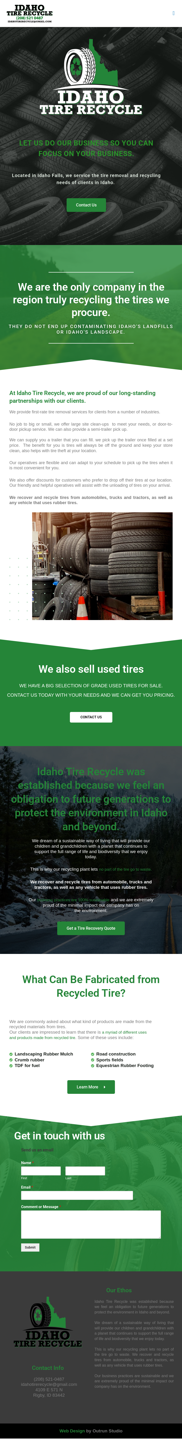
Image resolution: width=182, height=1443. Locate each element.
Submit (30, 1251)
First (24, 1182)
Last (68, 1182)
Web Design (72, 1435)
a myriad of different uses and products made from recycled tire (80, 1039)
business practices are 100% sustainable (83, 904)
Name (27, 1167)
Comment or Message (41, 1211)
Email (27, 1192)
